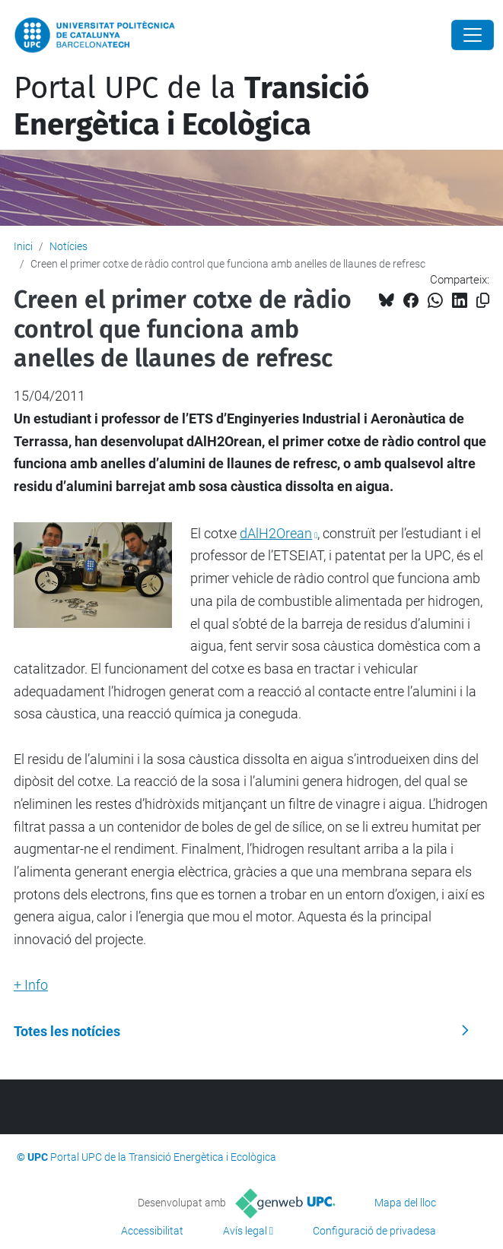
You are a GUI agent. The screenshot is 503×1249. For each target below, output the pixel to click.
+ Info (31, 985)
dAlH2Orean (276, 533)
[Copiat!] (482, 300)
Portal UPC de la (191, 106)
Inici (23, 246)
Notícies (68, 246)
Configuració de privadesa (374, 1231)
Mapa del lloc (405, 1203)
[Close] (472, 35)
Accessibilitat (152, 1231)
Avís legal (245, 1231)
